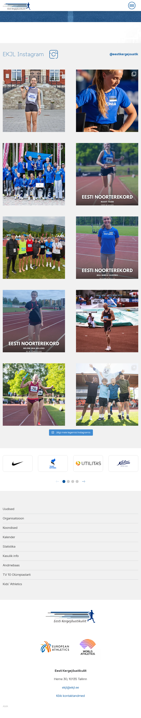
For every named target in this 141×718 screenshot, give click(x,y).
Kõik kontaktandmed (70, 696)
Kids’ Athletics (12, 584)
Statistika (9, 546)
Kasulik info (11, 556)
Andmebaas (11, 565)
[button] (63, 481)
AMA (5, 706)
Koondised (10, 528)
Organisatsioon (13, 518)
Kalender (9, 537)
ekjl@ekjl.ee (70, 687)
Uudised (8, 509)
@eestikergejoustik (124, 54)
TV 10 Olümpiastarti (17, 574)
